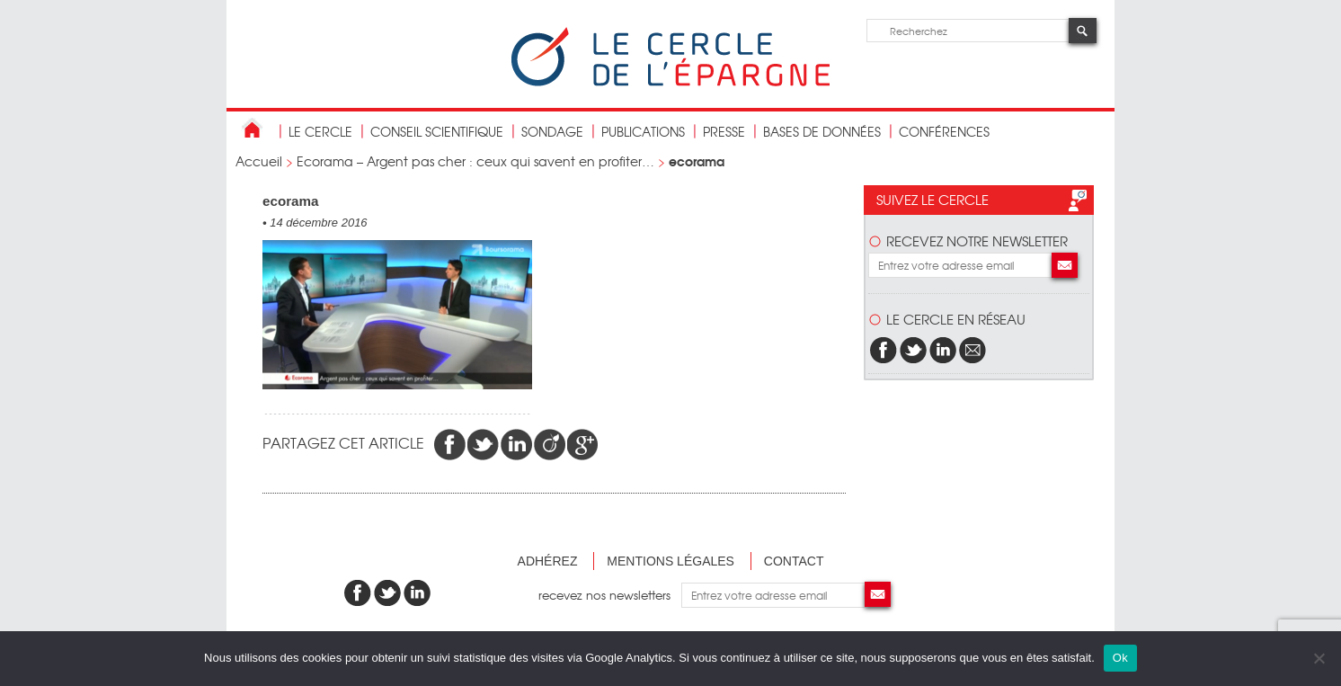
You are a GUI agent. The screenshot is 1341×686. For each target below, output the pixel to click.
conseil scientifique (436, 131)
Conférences (944, 131)
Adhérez (548, 561)
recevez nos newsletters (609, 594)
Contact (794, 561)
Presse (724, 131)
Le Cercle (320, 131)
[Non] (1319, 658)
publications (643, 131)
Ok (1120, 657)
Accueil (258, 161)
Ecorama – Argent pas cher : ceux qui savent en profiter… (475, 161)
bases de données (822, 131)
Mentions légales (670, 561)
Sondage (552, 131)
